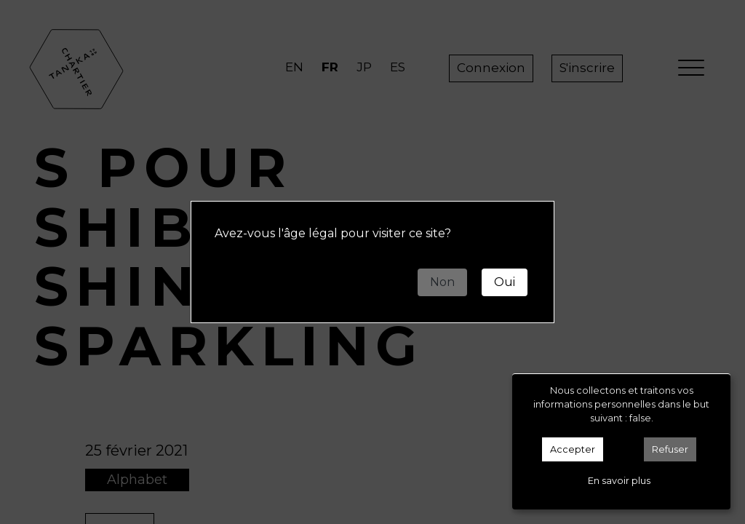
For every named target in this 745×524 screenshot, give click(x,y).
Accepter (572, 449)
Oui (504, 282)
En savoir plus (619, 480)
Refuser (670, 449)
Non (442, 282)
